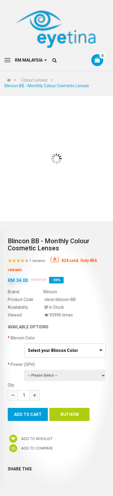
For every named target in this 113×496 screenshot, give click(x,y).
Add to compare (31, 448)
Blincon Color (23, 338)
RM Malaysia (31, 60)
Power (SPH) (23, 364)
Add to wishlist (31, 438)
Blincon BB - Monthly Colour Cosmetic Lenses (46, 86)
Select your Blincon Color (53, 350)
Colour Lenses (34, 80)
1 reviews (37, 261)
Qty (11, 385)
